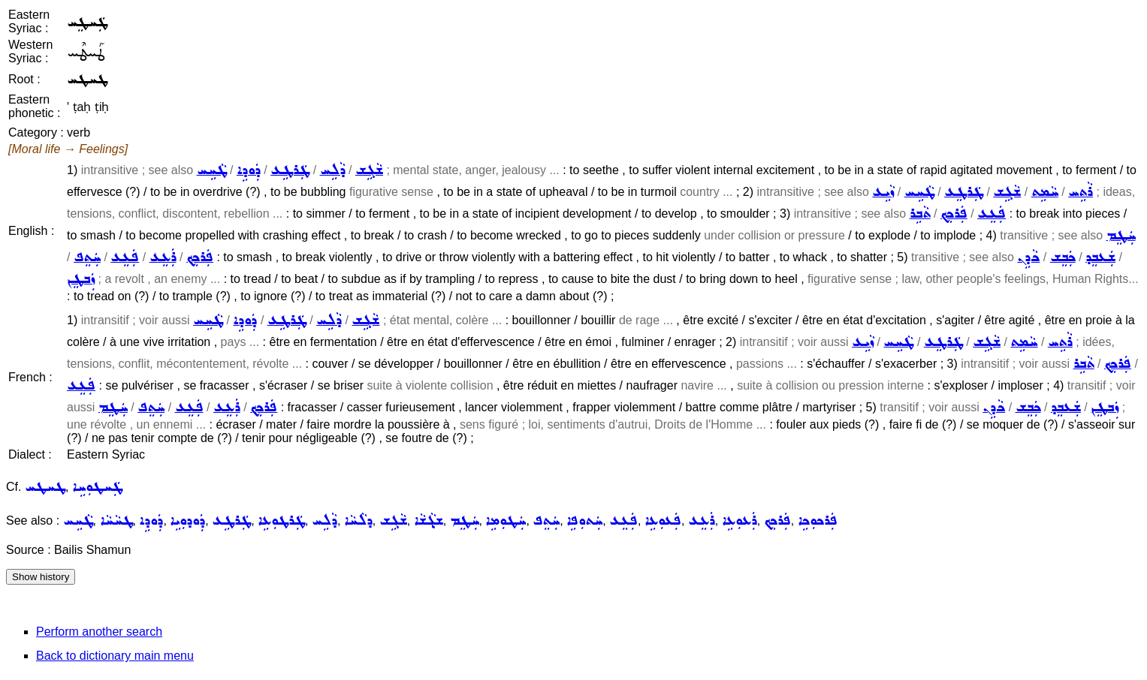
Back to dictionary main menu (115, 655)
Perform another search (99, 631)
